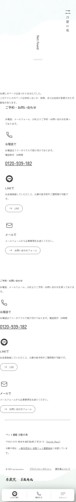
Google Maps (53, 441)
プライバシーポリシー (41, 468)
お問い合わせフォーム (23, 250)
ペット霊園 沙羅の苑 (17, 434)
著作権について (62, 468)
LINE (14, 208)
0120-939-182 (18, 163)
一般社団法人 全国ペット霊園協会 (35, 448)
